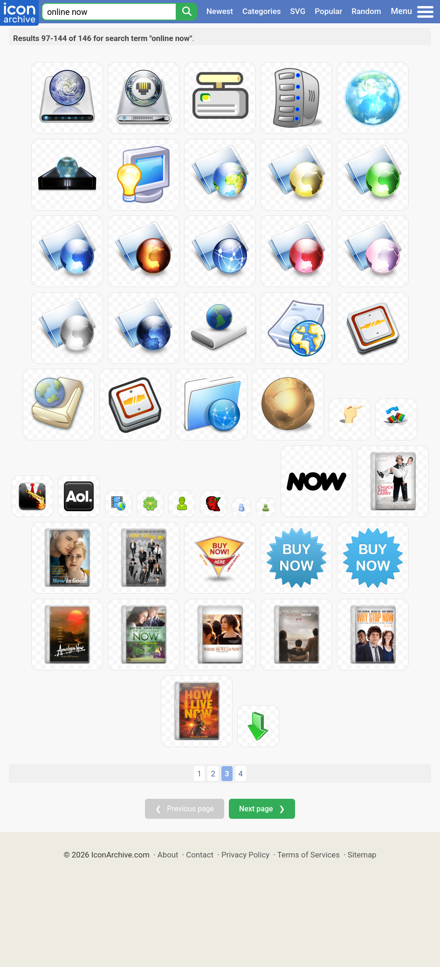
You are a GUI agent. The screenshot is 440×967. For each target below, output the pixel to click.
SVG (298, 11)
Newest (219, 11)
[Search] (186, 12)
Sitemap (362, 854)
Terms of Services (308, 854)
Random (366, 11)
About (168, 854)
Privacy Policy (245, 854)
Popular (328, 11)
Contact (199, 854)
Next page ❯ (261, 808)
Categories (261, 11)
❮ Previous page (184, 808)
